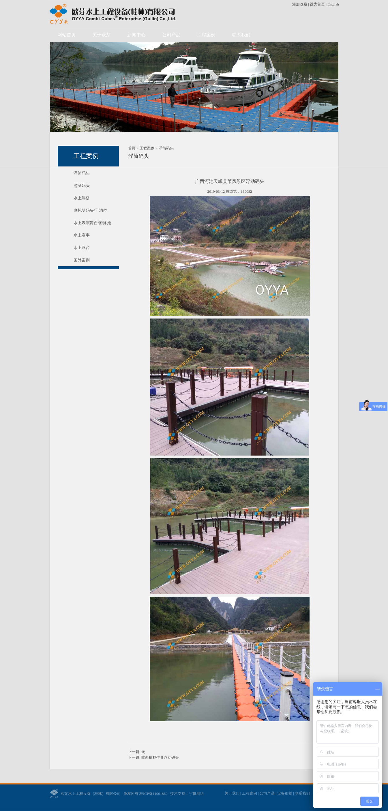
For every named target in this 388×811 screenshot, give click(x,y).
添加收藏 (300, 4)
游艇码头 (82, 185)
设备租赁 (284, 793)
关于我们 (231, 793)
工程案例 (206, 34)
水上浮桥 (82, 198)
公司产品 (171, 34)
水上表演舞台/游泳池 (92, 223)
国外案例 (82, 260)
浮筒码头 (82, 173)
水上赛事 (82, 235)
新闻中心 (136, 34)
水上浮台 (82, 248)
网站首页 (66, 34)
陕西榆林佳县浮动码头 (160, 757)
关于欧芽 (101, 34)
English (333, 4)
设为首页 (317, 4)
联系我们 (241, 34)
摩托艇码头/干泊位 (90, 210)
